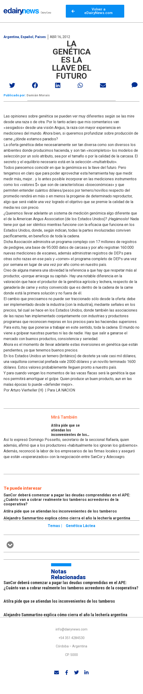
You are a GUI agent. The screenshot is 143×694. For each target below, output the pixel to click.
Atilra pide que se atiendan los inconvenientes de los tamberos (69, 432)
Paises (40, 37)
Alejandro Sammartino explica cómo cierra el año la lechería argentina (67, 518)
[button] (13, 85)
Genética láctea (80, 525)
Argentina (11, 37)
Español (27, 37)
